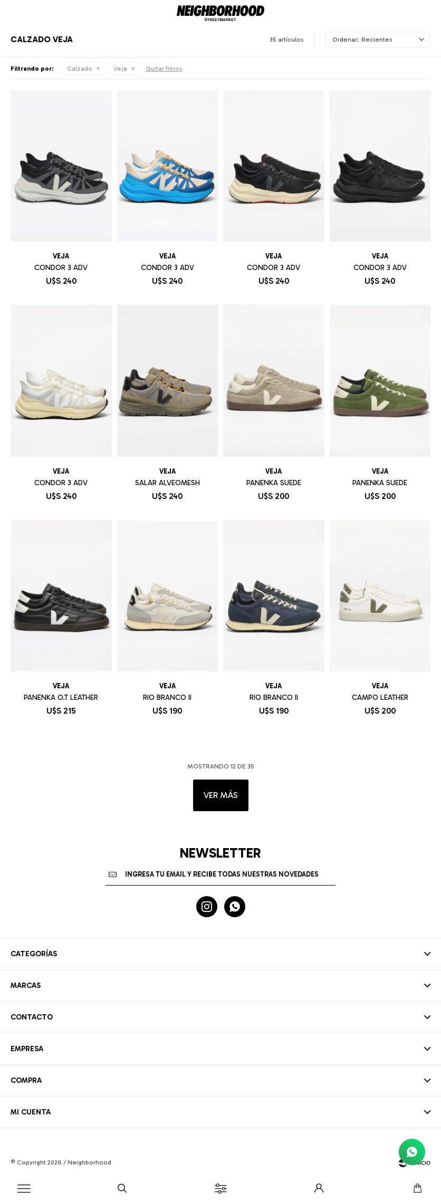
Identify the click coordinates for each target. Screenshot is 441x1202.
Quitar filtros (164, 68)
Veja (120, 68)
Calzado (79, 68)
